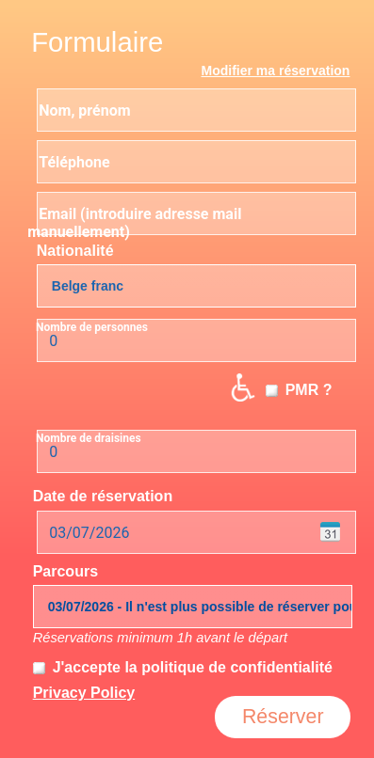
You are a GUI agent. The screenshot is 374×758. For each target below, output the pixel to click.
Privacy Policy (84, 693)
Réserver (283, 716)
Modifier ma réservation (275, 70)
